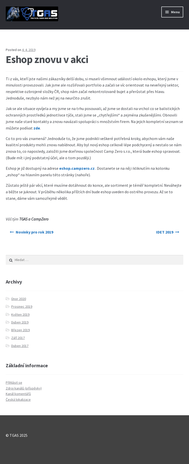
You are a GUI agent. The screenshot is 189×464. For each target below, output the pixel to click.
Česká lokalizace (18, 399)
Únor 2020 (18, 298)
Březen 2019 (20, 330)
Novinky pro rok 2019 (34, 232)
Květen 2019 (20, 314)
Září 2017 (18, 338)
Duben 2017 (19, 346)
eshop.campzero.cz (77, 168)
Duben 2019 (19, 322)
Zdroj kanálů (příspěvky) (24, 388)
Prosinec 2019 (21, 306)
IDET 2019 (164, 232)
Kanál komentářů (18, 394)
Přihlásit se (14, 382)
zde (36, 128)
